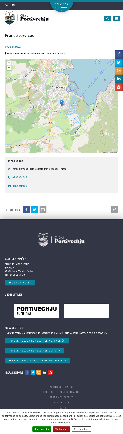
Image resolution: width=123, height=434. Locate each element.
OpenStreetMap (113, 152)
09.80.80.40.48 (19, 177)
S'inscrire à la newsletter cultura (34, 350)
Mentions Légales (61, 387)
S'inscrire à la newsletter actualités (37, 341)
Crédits (61, 407)
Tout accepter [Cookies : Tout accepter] (42, 429)
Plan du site (62, 402)
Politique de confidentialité (61, 392)
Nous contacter (20, 185)
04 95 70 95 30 (17, 274)
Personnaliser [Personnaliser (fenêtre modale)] (81, 429)
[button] (62, 103)
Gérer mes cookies (62, 397)
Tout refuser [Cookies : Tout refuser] (61, 429)
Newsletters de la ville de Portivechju (37, 360)
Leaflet (104, 152)
